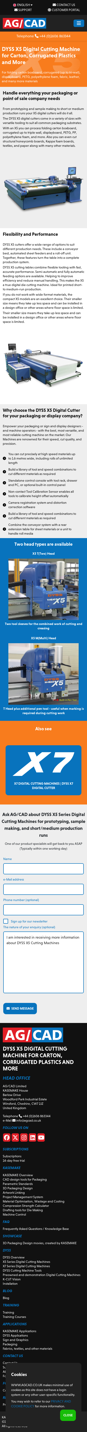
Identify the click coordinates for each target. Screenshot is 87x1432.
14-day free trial (14, 1160)
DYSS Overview (14, 1257)
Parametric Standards (18, 1184)
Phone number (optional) (21, 900)
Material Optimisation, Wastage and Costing (33, 1201)
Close (68, 1415)
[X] (15, 1138)
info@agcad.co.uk (26, 1120)
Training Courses (14, 1317)
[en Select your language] (23, 5)
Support (23, 10)
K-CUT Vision (12, 1279)
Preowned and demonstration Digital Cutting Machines (41, 1275)
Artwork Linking (14, 1192)
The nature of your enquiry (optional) (29, 927)
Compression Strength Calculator (26, 1206)
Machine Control (14, 1214)
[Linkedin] (32, 1138)
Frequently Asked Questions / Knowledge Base (36, 1229)
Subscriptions (12, 1156)
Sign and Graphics (15, 1340)
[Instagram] (24, 1138)
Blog (6, 1298)
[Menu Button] (79, 23)
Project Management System (23, 1197)
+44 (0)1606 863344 (53, 36)
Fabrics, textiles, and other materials (27, 1348)
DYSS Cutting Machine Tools (22, 1270)
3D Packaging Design (18, 1188)
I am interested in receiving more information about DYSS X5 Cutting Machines (43, 962)
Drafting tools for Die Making (23, 1210)
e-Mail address (13, 879)
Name (7, 859)
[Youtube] (41, 1138)
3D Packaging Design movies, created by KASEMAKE (40, 1243)
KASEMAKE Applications (19, 1331)
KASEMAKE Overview (18, 1175)
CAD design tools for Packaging (25, 1179)
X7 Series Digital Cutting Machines (26, 1266)
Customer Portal (64, 10)
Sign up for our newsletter (29, 921)
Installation (10, 1283)
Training (8, 1312)
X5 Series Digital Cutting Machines (26, 1262)
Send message (20, 1008)
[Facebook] (7, 1138)
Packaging (10, 1344)
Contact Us (64, 5)
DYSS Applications (15, 1335)
